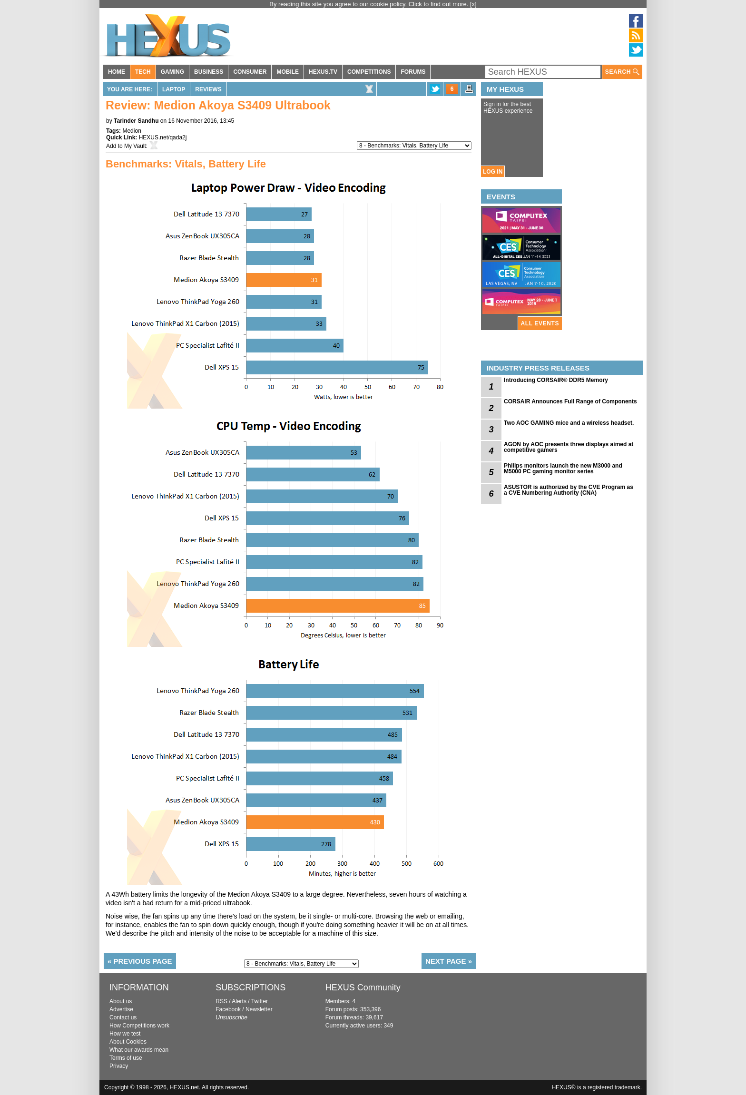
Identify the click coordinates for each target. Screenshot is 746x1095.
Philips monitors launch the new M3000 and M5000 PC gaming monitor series (563, 468)
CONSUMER (249, 71)
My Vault (135, 146)
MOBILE (287, 71)
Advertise (121, 1009)
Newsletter (259, 1009)
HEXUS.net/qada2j (163, 137)
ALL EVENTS (540, 323)
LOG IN (492, 171)
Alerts (239, 1001)
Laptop (173, 89)
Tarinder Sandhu (136, 120)
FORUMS (413, 71)
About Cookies (128, 1041)
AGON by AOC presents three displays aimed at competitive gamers (568, 447)
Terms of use (125, 1058)
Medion (131, 130)
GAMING (172, 71)
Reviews (208, 89)
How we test (124, 1033)
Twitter (259, 1001)
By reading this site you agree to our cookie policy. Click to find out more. (369, 4)
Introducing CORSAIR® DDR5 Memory (556, 380)
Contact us (123, 1017)
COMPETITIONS (369, 71)
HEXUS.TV (323, 71)
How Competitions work (139, 1025)
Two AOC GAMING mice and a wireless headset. (569, 423)
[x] (473, 4)
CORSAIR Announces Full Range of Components (570, 401)
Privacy (118, 1066)
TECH (143, 71)
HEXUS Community (363, 987)
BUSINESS (208, 71)
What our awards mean (138, 1049)
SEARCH (622, 72)
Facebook (228, 1009)
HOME (116, 71)
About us (120, 1001)
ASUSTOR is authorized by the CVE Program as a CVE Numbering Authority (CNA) (568, 490)
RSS (221, 1001)
